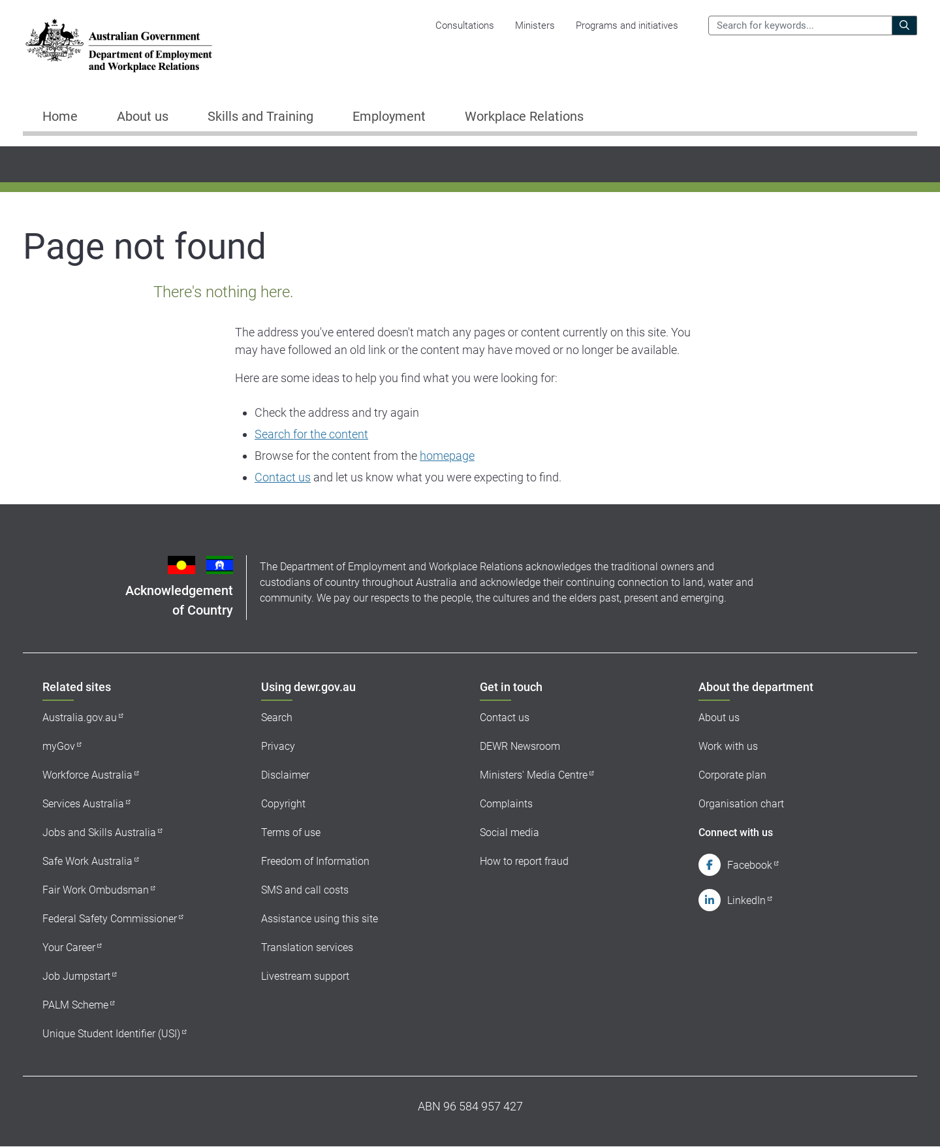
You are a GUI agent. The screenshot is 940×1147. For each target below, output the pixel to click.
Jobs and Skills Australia (99, 832)
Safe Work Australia (87, 861)
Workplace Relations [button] (524, 116)
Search (276, 717)
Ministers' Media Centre (534, 775)
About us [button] (142, 116)
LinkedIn (746, 900)
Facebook (749, 865)
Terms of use (291, 832)
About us (719, 717)
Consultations (464, 25)
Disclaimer (285, 775)
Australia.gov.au (79, 717)
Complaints (506, 804)
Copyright (283, 804)
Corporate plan (732, 775)
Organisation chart (741, 804)
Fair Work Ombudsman (95, 890)
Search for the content (311, 434)
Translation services (307, 947)
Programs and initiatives (627, 25)
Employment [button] (389, 116)
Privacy (278, 746)
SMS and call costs (305, 890)
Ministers (535, 25)
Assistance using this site (319, 919)
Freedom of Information (315, 861)
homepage (447, 455)
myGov (58, 746)
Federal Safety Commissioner (109, 919)
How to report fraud (524, 861)
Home (60, 116)
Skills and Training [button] (260, 116)
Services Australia (83, 804)
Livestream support (305, 976)
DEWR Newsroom (520, 746)
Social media (509, 832)
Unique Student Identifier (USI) (111, 1033)
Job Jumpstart (76, 976)
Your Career (68, 947)
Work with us (728, 746)
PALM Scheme (75, 1005)
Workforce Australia (87, 775)
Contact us (283, 477)
